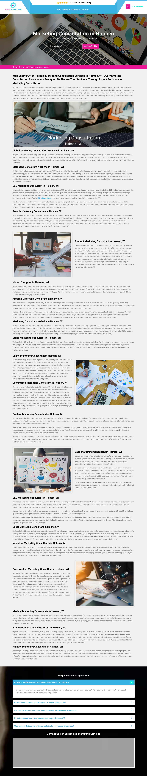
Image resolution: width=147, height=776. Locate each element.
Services (65, 9)
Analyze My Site (90, 46)
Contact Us (84, 9)
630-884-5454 (137, 7)
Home (59, 9)
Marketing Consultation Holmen (37, 67)
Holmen (21, 67)
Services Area (75, 9)
